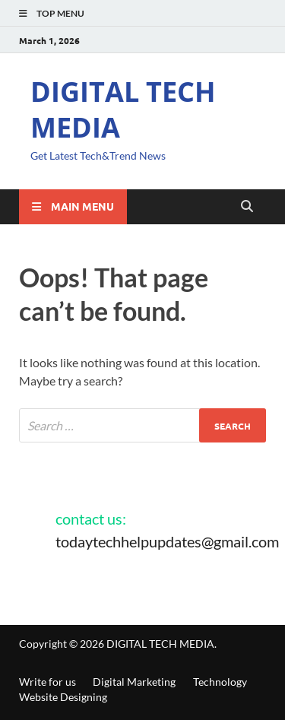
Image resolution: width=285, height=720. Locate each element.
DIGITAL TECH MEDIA (123, 109)
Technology (220, 681)
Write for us (47, 681)
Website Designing (63, 696)
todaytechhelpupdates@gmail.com (167, 541)
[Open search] (247, 206)
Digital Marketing (134, 681)
